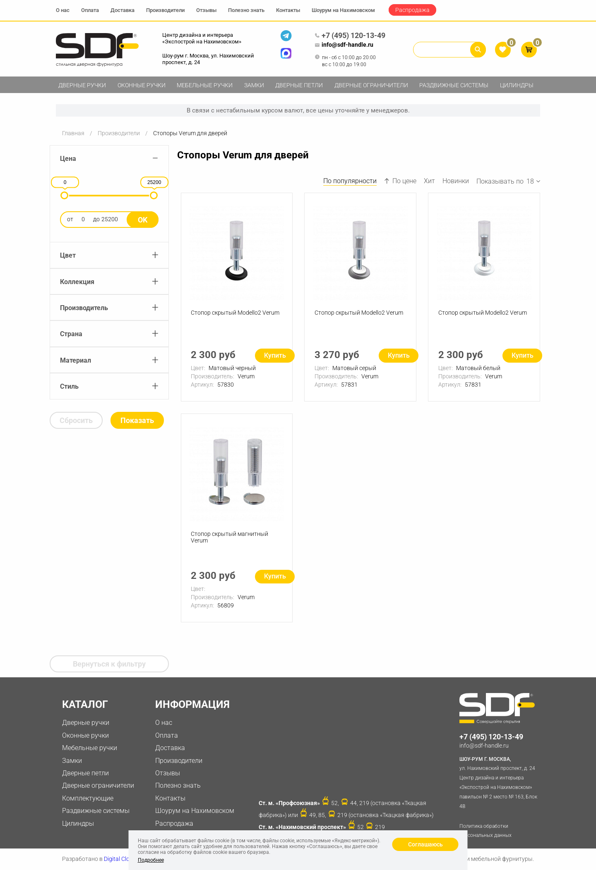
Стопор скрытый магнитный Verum (230, 538)
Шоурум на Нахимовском (343, 10)
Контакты (288, 10)
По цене (400, 181)
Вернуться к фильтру (109, 664)
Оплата (90, 10)
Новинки (455, 181)
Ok (142, 219)
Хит (429, 181)
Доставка (123, 10)
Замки (254, 85)
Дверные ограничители (371, 85)
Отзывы (206, 10)
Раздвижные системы (453, 85)
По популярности (350, 181)
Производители (165, 10)
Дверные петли (299, 85)
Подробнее (151, 860)
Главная (73, 133)
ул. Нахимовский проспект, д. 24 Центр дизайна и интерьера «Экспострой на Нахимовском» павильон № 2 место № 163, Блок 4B (499, 782)
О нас (63, 10)
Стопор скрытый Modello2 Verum (235, 313)
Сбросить (76, 420)
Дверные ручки (82, 85)
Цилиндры (517, 85)
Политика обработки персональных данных (485, 831)
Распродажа (412, 10)
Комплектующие (87, 798)
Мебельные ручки (205, 85)
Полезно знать (246, 10)
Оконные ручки (142, 85)
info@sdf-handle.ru (344, 45)
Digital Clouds (121, 859)
